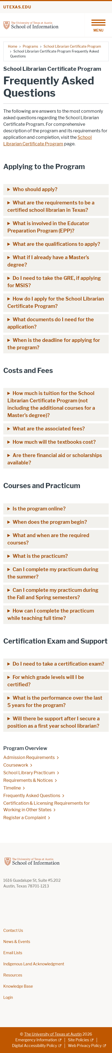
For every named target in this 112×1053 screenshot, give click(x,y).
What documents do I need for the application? (50, 323)
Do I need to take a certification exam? (58, 664)
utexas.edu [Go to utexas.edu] (17, 7)
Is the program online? (39, 509)
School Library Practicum (29, 772)
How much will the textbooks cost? (54, 442)
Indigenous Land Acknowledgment (33, 964)
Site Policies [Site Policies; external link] (78, 1040)
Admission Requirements (29, 757)
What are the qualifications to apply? (56, 244)
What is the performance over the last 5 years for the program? (54, 701)
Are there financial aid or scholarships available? (54, 459)
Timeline (12, 788)
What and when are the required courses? (48, 539)
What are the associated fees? (49, 429)
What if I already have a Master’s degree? (48, 261)
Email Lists (12, 953)
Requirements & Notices (28, 780)
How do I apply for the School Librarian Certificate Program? (55, 302)
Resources (12, 975)
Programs (30, 46)
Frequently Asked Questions (31, 795)
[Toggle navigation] (98, 25)
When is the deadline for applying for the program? (53, 344)
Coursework (15, 765)
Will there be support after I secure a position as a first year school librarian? (53, 722)
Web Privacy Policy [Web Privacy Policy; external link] (85, 1045)
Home (12, 46)
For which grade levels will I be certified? (45, 681)
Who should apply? (35, 189)
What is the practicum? (40, 556)
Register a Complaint (24, 817)
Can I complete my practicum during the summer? (52, 573)
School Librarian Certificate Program (72, 46)
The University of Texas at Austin (53, 1034)
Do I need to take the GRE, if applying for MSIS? (54, 282)
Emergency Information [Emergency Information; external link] (36, 1040)
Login (8, 997)
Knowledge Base (18, 986)
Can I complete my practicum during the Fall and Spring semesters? (52, 594)
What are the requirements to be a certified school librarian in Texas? (50, 206)
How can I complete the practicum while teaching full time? (50, 614)
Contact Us (13, 930)
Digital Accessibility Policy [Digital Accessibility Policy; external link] (34, 1045)
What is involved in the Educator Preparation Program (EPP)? (48, 227)
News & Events (16, 941)
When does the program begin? (50, 522)
